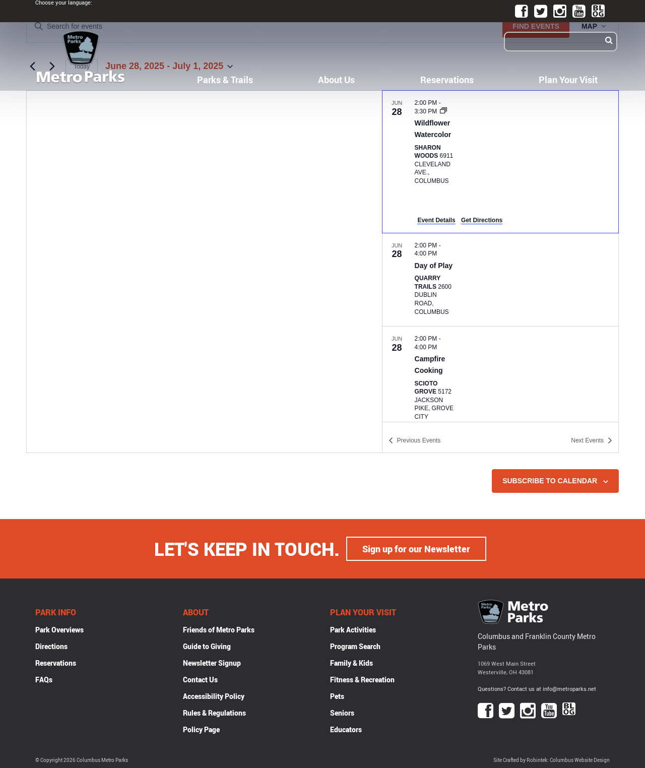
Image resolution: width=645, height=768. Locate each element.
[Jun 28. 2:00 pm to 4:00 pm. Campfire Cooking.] (500, 378)
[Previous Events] (415, 440)
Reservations (447, 80)
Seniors (342, 713)
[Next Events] (591, 440)
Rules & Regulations (214, 713)
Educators (346, 729)
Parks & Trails (225, 80)
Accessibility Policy (213, 696)
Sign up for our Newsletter (416, 549)
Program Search (355, 646)
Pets (337, 696)
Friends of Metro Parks (218, 629)
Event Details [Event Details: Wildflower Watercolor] (436, 220)
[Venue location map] (204, 272)
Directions (51, 646)
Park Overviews (59, 629)
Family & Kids (351, 663)
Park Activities (353, 629)
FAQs (43, 679)
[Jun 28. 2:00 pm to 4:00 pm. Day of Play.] (500, 280)
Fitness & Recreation (362, 679)
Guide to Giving (207, 646)
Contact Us (200, 679)
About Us (336, 80)
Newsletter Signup (212, 663)
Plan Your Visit (568, 80)
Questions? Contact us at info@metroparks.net (537, 688)
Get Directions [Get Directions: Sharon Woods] (481, 220)
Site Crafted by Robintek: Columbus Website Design (551, 760)
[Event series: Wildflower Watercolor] (443, 111)
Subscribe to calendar (549, 481)
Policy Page (201, 729)
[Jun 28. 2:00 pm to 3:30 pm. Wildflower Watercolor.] (500, 161)
